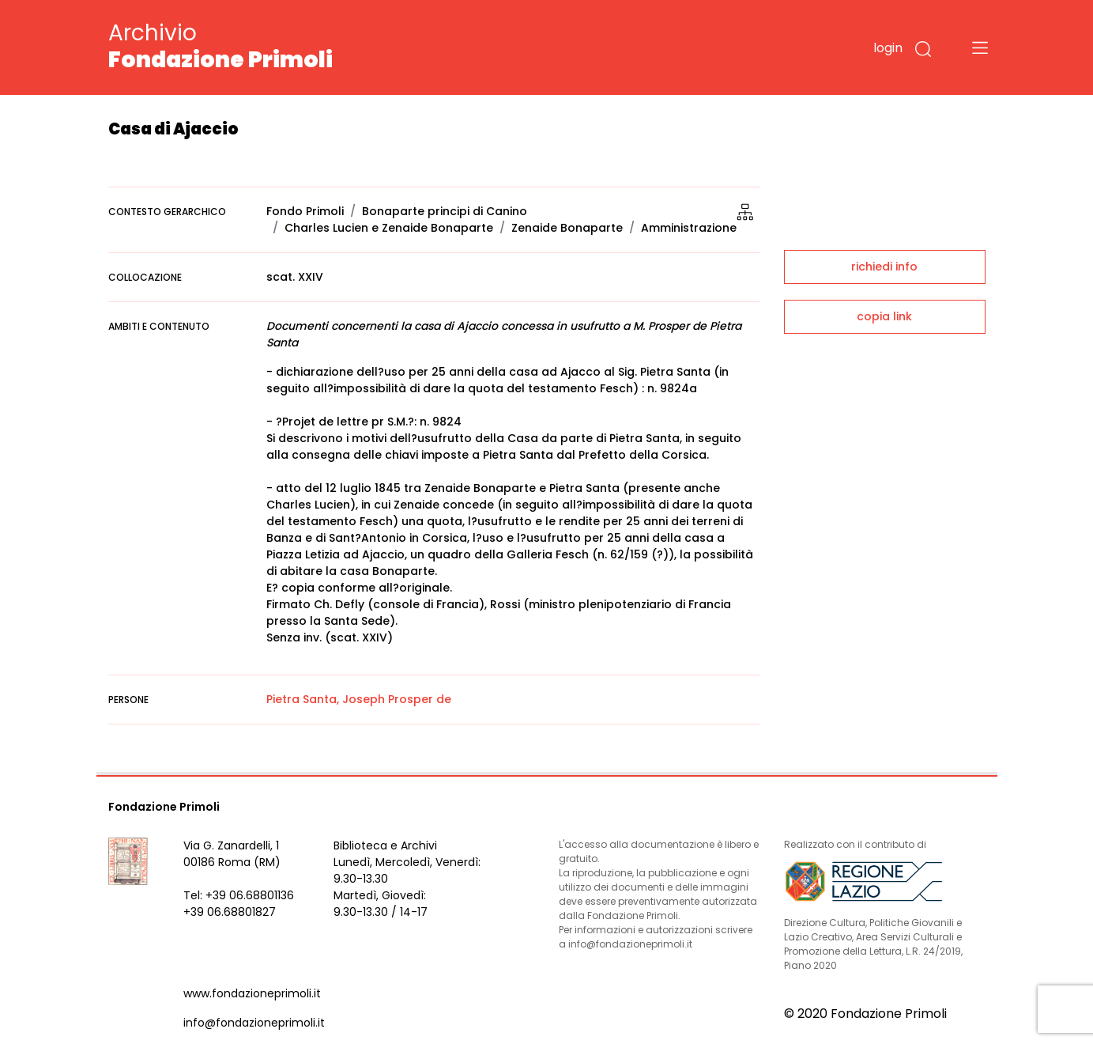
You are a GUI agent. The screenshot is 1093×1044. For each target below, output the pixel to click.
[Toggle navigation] (980, 47)
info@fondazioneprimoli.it (254, 1023)
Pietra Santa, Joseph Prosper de (358, 699)
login (888, 48)
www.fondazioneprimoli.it (252, 993)
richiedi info (884, 266)
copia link (884, 316)
